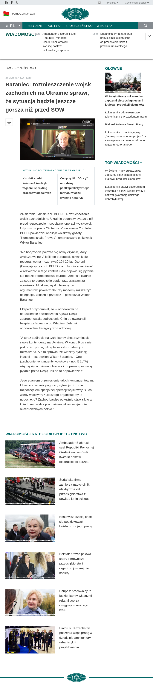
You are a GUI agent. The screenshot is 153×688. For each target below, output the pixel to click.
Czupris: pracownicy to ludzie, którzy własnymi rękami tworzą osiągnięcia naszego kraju (75, 600)
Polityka (54, 25)
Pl (13, 26)
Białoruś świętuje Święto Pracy (124, 124)
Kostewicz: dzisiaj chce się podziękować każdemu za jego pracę (75, 521)
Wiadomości (21, 34)
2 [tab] (144, 161)
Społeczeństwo (79, 25)
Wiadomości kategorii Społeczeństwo (46, 434)
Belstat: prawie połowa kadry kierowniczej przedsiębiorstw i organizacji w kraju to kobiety (75, 563)
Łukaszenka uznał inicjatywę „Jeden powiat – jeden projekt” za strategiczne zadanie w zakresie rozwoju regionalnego (125, 138)
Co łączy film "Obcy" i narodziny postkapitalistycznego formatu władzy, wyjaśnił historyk (74, 188)
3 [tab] (147, 161)
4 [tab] (150, 161)
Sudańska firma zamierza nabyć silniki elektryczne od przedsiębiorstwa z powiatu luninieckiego (74, 489)
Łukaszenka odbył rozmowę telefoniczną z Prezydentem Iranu (126, 114)
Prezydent (34, 25)
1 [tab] (141, 161)
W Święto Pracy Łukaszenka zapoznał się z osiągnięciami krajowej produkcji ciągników (124, 100)
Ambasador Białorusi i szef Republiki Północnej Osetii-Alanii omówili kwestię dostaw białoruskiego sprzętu (76, 452)
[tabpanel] (127, 187)
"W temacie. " (73, 170)
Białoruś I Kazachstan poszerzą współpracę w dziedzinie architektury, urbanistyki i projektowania (75, 637)
